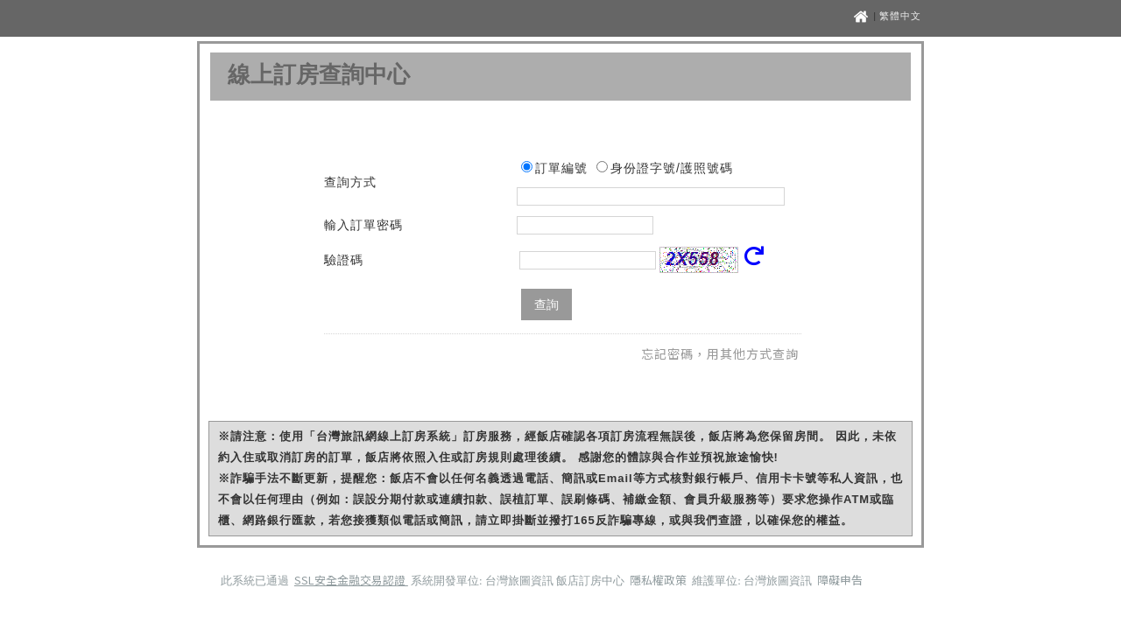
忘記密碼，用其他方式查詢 (720, 353)
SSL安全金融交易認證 (351, 579)
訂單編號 (561, 168)
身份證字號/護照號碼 (671, 168)
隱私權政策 (659, 579)
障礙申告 (840, 579)
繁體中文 (900, 15)
